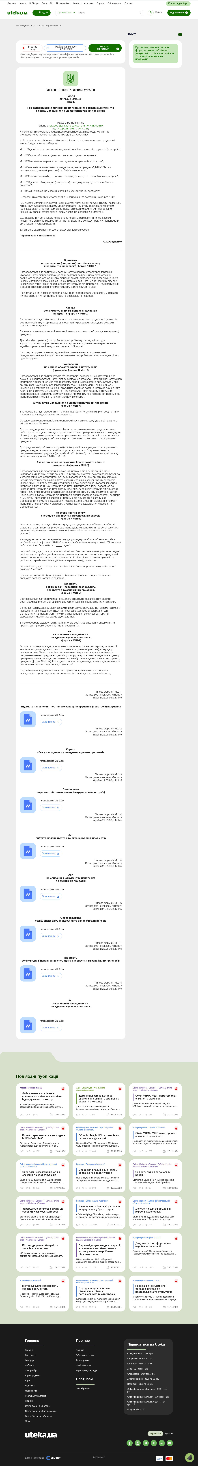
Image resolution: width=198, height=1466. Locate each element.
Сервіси (100, 3)
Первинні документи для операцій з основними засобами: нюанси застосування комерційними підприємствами (100, 1250)
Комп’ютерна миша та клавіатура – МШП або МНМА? (43, 1137)
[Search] (109, 13)
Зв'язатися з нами (85, 1355)
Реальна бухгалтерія (35, 1396)
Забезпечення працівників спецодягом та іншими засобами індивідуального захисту (42, 1097)
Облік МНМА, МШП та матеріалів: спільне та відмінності (155, 1097)
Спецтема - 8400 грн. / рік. (140, 1353)
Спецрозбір (47, 3)
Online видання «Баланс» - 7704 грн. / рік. (148, 1397)
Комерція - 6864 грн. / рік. (140, 1363)
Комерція (137, 1127)
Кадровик (24, 1088)
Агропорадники (32, 1375)
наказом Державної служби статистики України (76, 126)
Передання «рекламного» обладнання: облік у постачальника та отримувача (97, 1291)
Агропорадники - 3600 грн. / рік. (143, 1379)
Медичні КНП (31, 1391)
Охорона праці (35, 1088)
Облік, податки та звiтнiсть (153, 1127)
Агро (78, 1088)
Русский (169, 1433)
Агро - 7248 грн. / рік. (137, 1369)
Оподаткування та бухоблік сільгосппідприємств (90, 1089)
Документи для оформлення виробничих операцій (153, 1210)
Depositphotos (83, 1388)
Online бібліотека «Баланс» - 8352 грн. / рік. (147, 1390)
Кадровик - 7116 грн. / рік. (140, 1358)
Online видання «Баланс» (87, 1127)
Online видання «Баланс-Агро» (40, 1411)
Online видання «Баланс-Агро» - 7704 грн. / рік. (146, 1403)
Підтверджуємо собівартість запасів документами (40, 1247)
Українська (155, 1433)
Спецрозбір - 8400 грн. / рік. (141, 1374)
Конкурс (77, 3)
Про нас (129, 3)
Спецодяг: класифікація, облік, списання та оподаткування (41, 1173)
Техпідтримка (82, 1360)
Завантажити (48, 722)
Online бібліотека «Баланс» (145, 1088)
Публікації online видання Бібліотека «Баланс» (152, 1089)
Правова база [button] (64, 12)
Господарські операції (95, 1164)
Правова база (63, 3)
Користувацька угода (86, 1370)
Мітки (27, 1421)
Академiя (88, 3)
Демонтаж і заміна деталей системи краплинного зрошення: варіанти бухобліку (99, 1099)
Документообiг (35, 1280)
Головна (11, 3)
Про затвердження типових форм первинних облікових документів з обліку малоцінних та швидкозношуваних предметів (154, 53)
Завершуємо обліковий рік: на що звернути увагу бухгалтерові (42, 1210)
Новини (22, 3)
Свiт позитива (114, 3)
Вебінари (34, 3)
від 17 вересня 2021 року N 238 (70, 129)
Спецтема (30, 1355)
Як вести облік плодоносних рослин (152, 1173)
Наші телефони (84, 1365)
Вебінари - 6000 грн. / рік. (140, 1384)
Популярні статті (135, 1409)
